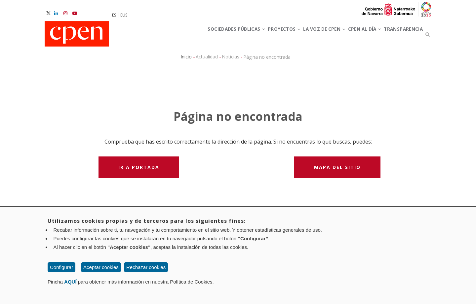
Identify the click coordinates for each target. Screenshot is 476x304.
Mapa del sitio (337, 170)
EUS (123, 15)
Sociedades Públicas (197, 36)
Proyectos (254, 36)
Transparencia (399, 36)
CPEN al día (352, 36)
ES (114, 15)
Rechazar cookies (146, 267)
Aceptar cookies (101, 267)
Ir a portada (138, 170)
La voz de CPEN (302, 36)
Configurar (61, 267)
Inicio (186, 59)
